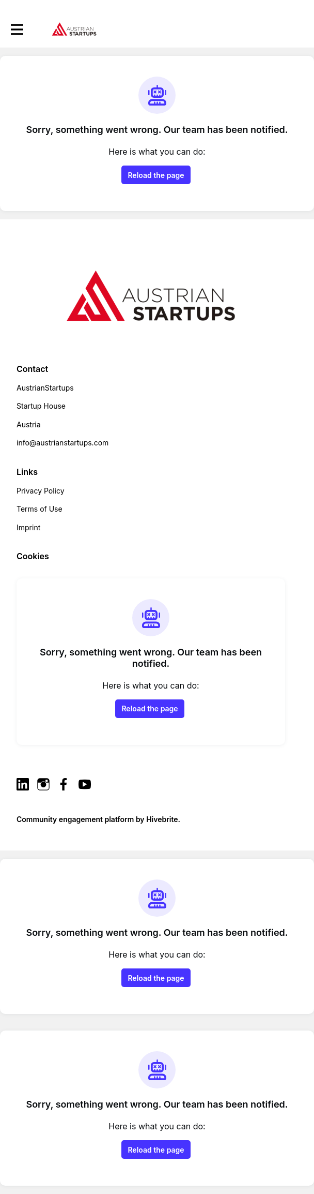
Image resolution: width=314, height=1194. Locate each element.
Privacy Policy (41, 490)
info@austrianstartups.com (62, 442)
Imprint (28, 527)
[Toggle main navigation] (16, 29)
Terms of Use (39, 508)
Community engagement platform (75, 819)
